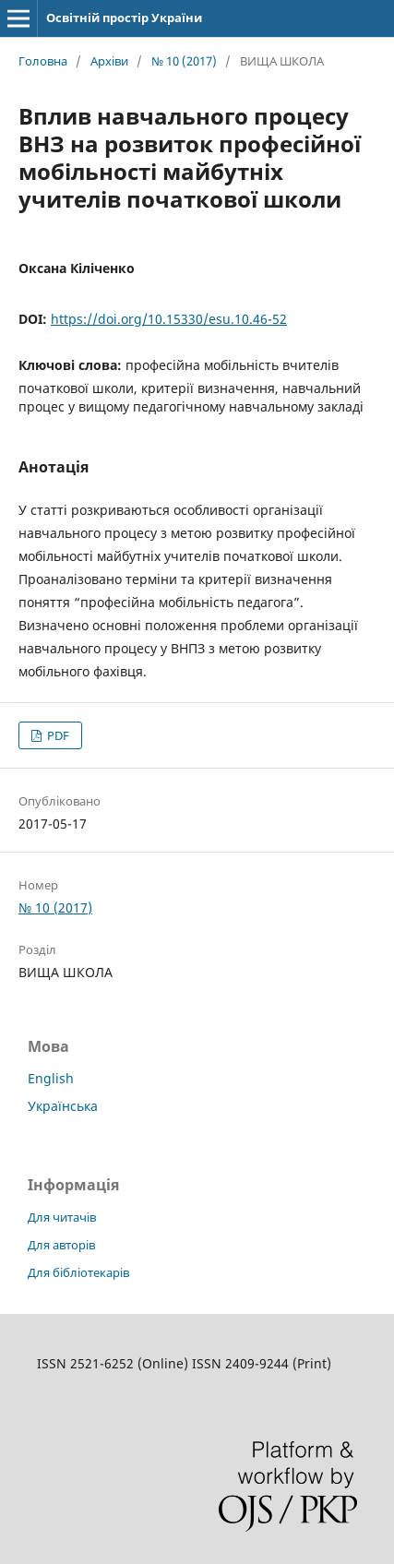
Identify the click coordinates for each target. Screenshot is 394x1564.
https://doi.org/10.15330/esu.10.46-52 (169, 319)
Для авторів (61, 1244)
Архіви (109, 61)
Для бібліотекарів (78, 1272)
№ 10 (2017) (184, 61)
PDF (56, 735)
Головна (42, 61)
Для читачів (62, 1217)
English (51, 1078)
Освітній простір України (124, 17)
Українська (63, 1106)
